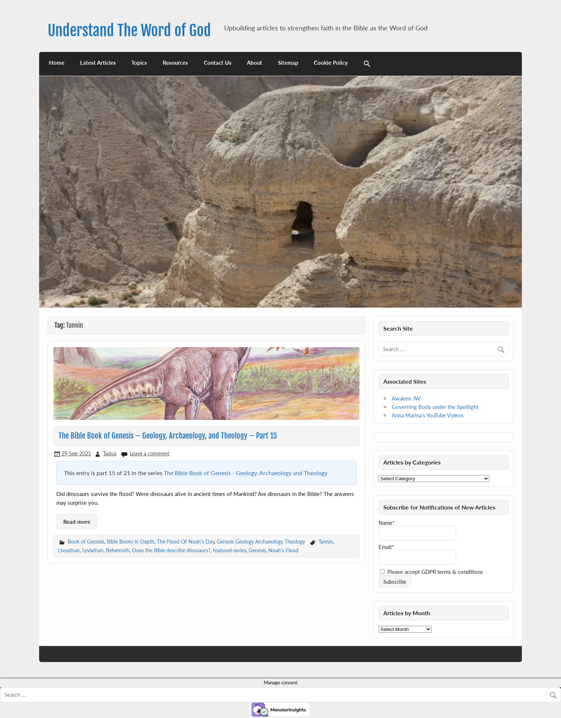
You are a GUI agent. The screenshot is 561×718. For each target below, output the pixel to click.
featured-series (229, 550)
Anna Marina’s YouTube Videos (428, 415)
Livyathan (69, 550)
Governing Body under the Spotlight (435, 406)
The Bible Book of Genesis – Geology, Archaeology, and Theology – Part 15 (168, 435)
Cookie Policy (331, 62)
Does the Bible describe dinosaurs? (171, 550)
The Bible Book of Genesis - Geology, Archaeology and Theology (245, 472)
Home (56, 62)
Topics (139, 62)
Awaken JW (406, 398)
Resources (175, 62)
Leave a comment (149, 453)
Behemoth (117, 550)
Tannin (326, 541)
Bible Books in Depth (130, 541)
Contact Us (217, 62)
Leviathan (92, 550)
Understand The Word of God (129, 30)
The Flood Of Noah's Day (185, 541)
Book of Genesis (86, 541)
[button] (367, 64)
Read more (76, 521)
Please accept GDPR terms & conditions (431, 571)
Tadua (109, 453)
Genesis (257, 550)
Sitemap (288, 62)
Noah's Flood (283, 550)
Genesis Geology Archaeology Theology (261, 541)
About (254, 62)
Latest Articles (98, 62)
